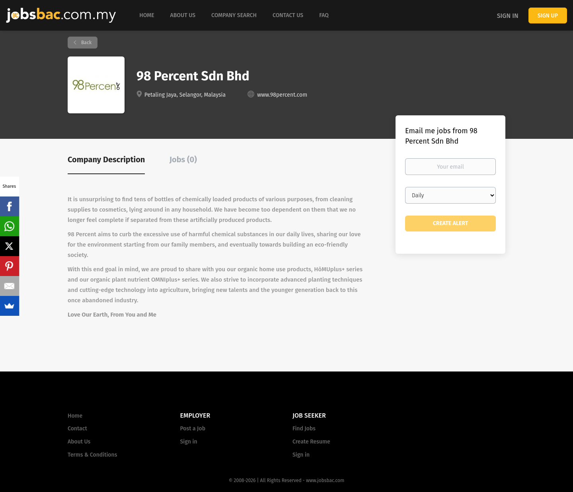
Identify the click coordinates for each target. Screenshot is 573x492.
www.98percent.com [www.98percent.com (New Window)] (282, 94)
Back (86, 42)
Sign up (548, 15)
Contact (77, 428)
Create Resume (311, 441)
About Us (79, 441)
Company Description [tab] (106, 159)
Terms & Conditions (92, 454)
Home (75, 415)
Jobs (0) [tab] (183, 159)
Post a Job (192, 428)
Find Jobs (304, 428)
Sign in (507, 15)
